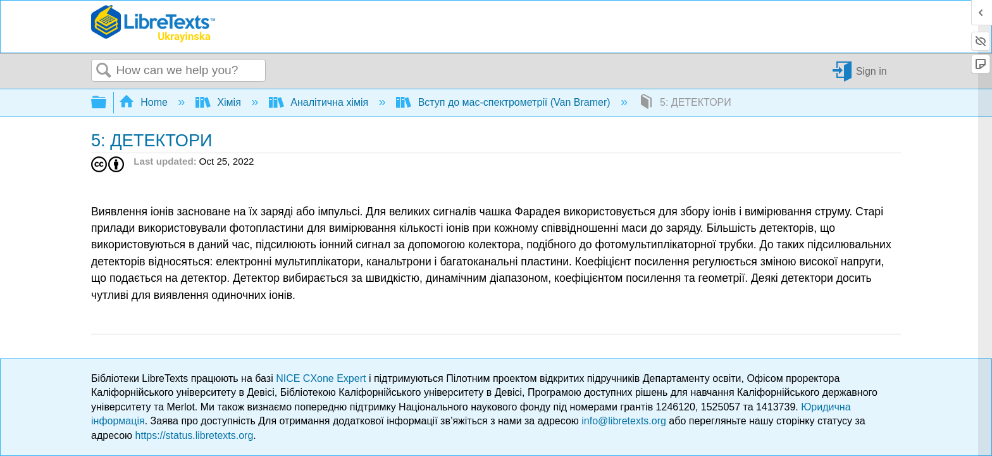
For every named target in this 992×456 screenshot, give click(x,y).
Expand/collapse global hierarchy (107, 102)
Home (145, 102)
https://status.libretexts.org (194, 435)
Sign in (871, 70)
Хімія (219, 102)
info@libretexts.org (623, 420)
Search (103, 71)
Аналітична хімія (320, 102)
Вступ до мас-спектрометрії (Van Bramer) (504, 102)
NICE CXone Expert (322, 378)
